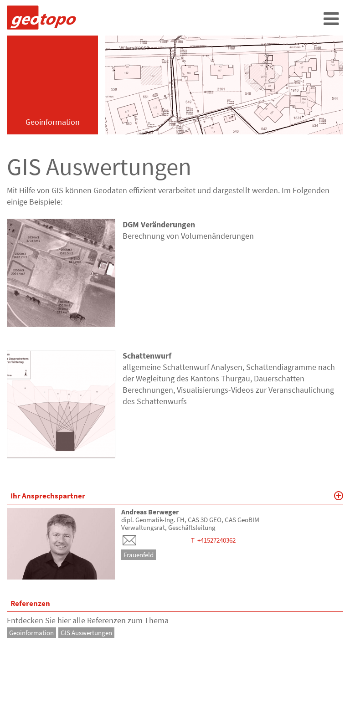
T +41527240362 (213, 540)
